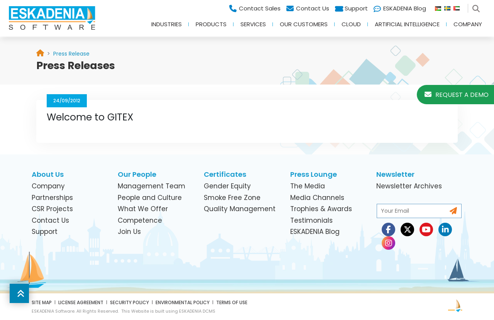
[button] (19, 293)
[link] (71, 54)
